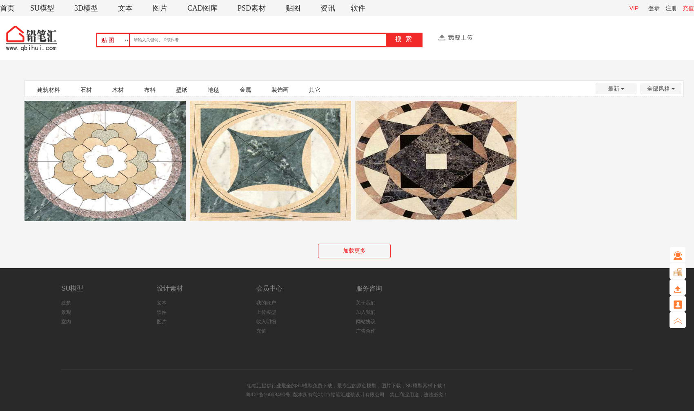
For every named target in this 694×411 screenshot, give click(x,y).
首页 (7, 8)
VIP (634, 8)
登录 (654, 8)
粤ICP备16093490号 (268, 395)
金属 (245, 90)
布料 (150, 90)
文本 (125, 8)
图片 (160, 8)
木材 (118, 90)
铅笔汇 (254, 386)
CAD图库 (202, 8)
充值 (688, 8)
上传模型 (266, 312)
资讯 (327, 8)
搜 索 (403, 39)
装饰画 (280, 90)
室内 (66, 321)
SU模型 (42, 8)
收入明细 (266, 321)
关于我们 (366, 303)
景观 (66, 312)
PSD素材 (252, 8)
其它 (314, 90)
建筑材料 (48, 90)
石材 (86, 90)
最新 (616, 88)
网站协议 (366, 321)
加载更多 (354, 250)
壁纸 (181, 90)
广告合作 (366, 331)
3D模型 (86, 8)
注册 (671, 8)
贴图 (293, 8)
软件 (358, 8)
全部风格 (661, 88)
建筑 (66, 303)
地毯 (213, 90)
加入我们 (366, 312)
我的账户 (266, 303)
